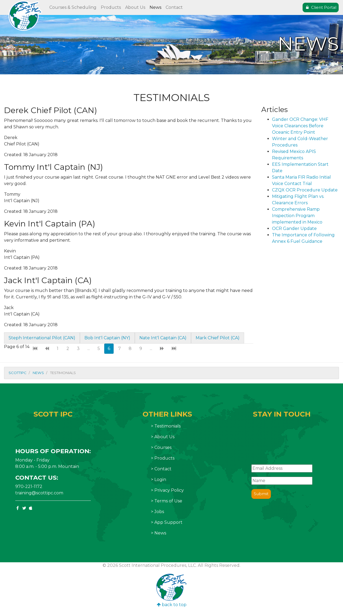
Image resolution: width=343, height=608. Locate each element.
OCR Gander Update (294, 228)
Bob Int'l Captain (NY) (107, 337)
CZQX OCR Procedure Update (305, 190)
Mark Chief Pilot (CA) (218, 337)
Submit (261, 493)
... (88, 348)
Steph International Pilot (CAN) (42, 337)
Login (160, 479)
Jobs (159, 511)
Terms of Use (168, 500)
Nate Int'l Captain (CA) (163, 337)
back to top (172, 604)
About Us (135, 7)
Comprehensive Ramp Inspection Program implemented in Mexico (297, 216)
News (155, 7)
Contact (174, 7)
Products (111, 7)
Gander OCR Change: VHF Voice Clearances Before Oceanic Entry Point (300, 126)
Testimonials (167, 426)
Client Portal (320, 7)
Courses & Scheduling (72, 7)
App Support (168, 522)
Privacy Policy (169, 490)
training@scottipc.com (39, 492)
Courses (163, 447)
